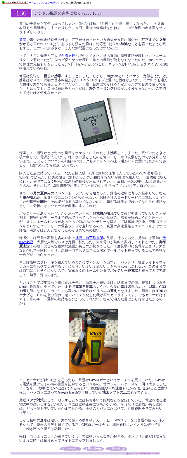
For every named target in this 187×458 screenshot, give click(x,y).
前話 (22, 40)
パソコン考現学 (48, 2)
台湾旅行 (68, 56)
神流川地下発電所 (89, 238)
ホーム (19, 2)
